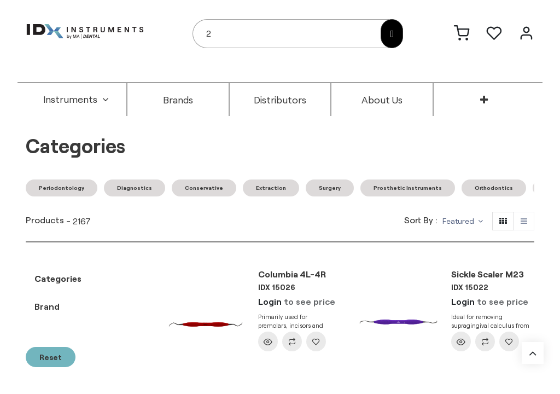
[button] (462, 221)
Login (270, 301)
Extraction (271, 187)
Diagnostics (134, 187)
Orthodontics (494, 187)
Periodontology (61, 187)
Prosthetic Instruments (408, 187)
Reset (50, 357)
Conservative (204, 187)
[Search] (392, 33)
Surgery (330, 187)
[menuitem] (76, 99)
